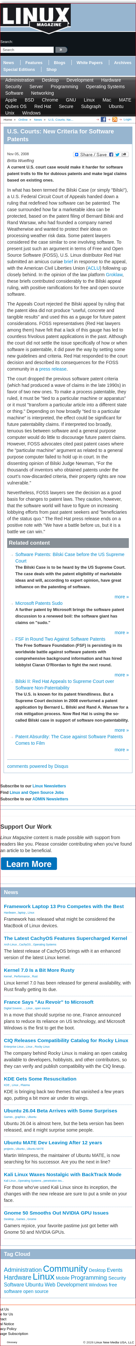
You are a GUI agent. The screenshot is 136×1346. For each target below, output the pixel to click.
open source (42, 1008)
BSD (29, 99)
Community (65, 1269)
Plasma (25, 1085)
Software (14, 93)
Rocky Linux (42, 1046)
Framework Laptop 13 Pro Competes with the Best (64, 906)
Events (115, 1270)
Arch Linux (10, 944)
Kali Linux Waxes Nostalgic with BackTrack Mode (62, 1174)
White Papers (90, 63)
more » (121, 596)
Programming (64, 86)
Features (34, 63)
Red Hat (42, 106)
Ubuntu (116, 106)
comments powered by (37, 766)
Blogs (59, 63)
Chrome (50, 99)
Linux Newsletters (49, 786)
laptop (21, 912)
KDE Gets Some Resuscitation (40, 1078)
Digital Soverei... (14, 1008)
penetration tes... (54, 1180)
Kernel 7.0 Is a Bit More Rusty (39, 970)
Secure (66, 106)
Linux (89, 99)
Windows (31, 113)
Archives (122, 63)
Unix (9, 113)
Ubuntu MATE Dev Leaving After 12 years (53, 1142)
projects (8, 1148)
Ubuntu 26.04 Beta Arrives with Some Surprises (60, 1110)
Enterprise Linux (14, 1046)
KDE (6, 1085)
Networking (42, 93)
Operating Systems (105, 86)
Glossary (12, 1342)
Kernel (8, 976)
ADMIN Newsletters (50, 799)
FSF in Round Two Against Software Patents (60, 639)
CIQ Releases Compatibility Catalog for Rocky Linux (66, 1040)
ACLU (94, 268)
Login (127, 119)
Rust (35, 976)
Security (13, 86)
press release (53, 369)
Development (80, 80)
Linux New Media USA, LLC (114, 1342)
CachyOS (25, 944)
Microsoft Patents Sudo (39, 603)
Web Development (66, 1284)
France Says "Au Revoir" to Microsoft (49, 1002)
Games (8, 1117)
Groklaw (114, 274)
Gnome (31, 1219)
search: (6, 42)
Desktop (50, 80)
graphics (20, 1117)
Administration (19, 80)
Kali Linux (10, 1180)
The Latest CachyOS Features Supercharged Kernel (65, 938)
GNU (71, 99)
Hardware (111, 80)
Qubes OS (15, 106)
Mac (106, 99)
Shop (51, 69)
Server (36, 86)
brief (68, 261)
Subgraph (91, 106)
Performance (22, 976)
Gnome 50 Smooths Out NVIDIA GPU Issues (56, 1213)
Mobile (62, 1278)
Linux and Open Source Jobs (37, 792)
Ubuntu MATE (35, 1148)
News (8, 63)
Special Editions (19, 69)
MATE (125, 99)
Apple (11, 99)
